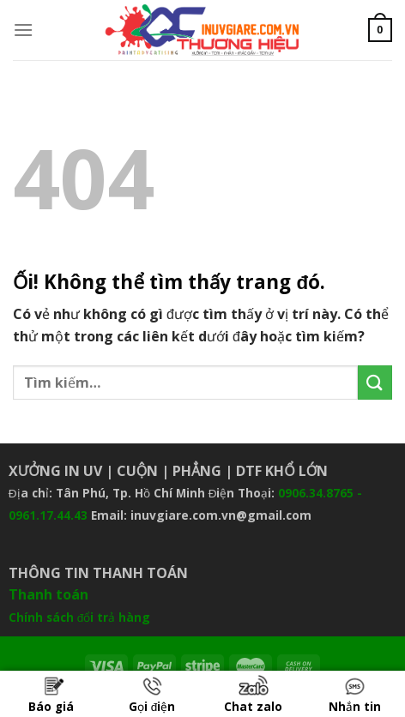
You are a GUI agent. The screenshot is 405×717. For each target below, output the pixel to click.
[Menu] (23, 30)
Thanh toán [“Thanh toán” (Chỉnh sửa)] (48, 594)
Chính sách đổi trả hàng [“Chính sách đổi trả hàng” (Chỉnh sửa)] (80, 617)
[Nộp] (375, 382)
